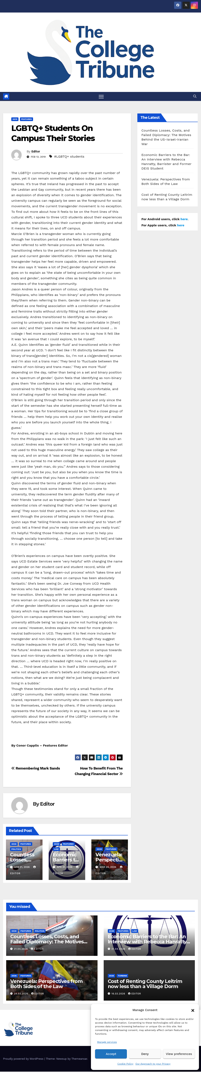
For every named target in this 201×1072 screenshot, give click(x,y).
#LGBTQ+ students (69, 157)
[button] (193, 1010)
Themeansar (79, 1059)
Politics (16, 849)
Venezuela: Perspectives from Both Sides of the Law (46, 984)
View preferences (179, 1054)
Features (26, 119)
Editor (35, 151)
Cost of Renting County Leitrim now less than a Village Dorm (145, 984)
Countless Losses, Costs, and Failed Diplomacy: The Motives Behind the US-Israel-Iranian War (49, 942)
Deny (145, 1054)
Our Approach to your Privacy (152, 1063)
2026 (13, 844)
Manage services (107, 1042)
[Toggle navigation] (101, 96)
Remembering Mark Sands (35, 768)
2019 (15, 119)
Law (56, 849)
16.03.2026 (118, 994)
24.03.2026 (21, 994)
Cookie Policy (125, 1063)
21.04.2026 (21, 949)
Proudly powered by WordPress (23, 1059)
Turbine (122, 976)
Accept (111, 1054)
